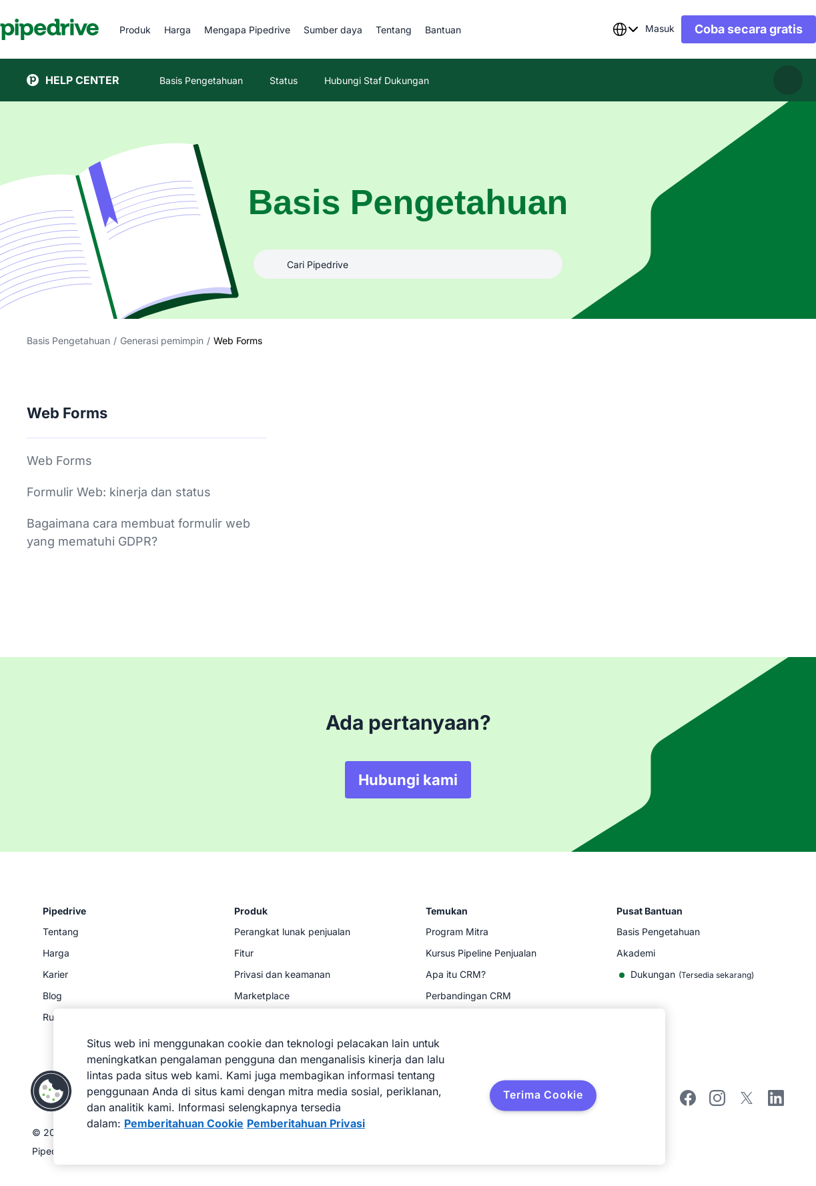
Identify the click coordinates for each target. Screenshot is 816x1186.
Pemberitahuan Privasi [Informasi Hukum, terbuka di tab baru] (306, 1123)
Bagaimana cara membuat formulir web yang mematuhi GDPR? (138, 532)
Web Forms (59, 461)
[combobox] (598, 29)
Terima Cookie (543, 1094)
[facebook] (688, 1102)
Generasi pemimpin (161, 340)
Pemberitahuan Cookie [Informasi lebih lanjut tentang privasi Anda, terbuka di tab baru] (184, 1123)
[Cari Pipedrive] (408, 264)
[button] (51, 1091)
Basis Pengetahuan (68, 340)
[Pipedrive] (76, 29)
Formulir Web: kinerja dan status (119, 492)
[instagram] (717, 1102)
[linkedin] (776, 1099)
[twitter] (747, 1102)
